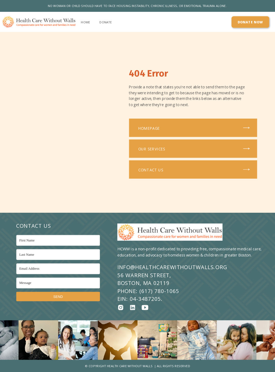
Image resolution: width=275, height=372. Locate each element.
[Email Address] (58, 268)
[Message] (58, 282)
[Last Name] (58, 254)
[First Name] (58, 240)
